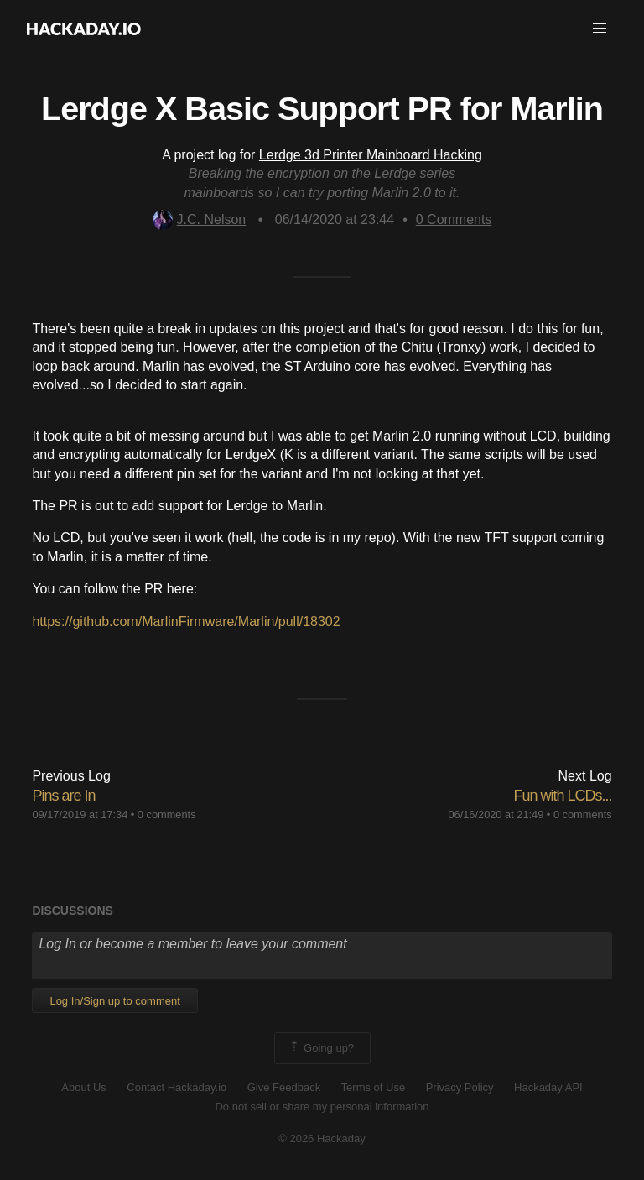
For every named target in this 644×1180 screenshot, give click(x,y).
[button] (599, 28)
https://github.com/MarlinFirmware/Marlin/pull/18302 (186, 621)
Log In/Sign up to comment (114, 1001)
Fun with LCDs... (563, 795)
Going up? (321, 1048)
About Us (83, 1087)
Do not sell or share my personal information (321, 1106)
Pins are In (63, 795)
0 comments (167, 814)
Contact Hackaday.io (176, 1087)
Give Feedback (283, 1087)
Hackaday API (548, 1087)
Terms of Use (373, 1087)
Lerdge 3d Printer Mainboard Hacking (370, 155)
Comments (454, 219)
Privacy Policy (460, 1087)
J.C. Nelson (200, 219)
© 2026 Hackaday (322, 1138)
